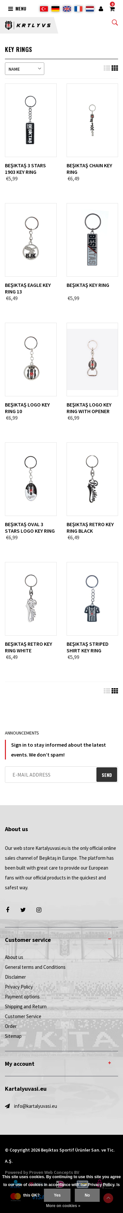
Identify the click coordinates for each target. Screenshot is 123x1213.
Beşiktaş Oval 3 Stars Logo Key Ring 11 (30, 527)
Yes (57, 1195)
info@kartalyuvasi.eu (35, 1106)
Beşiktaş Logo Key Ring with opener (89, 407)
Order (11, 1026)
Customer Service (23, 1016)
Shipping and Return (26, 1006)
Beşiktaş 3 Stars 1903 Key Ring (25, 168)
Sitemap (13, 1036)
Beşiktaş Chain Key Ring (89, 168)
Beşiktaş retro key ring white (28, 647)
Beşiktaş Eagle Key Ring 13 (28, 288)
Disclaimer (15, 977)
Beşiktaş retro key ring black (90, 527)
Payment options (22, 996)
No (87, 1195)
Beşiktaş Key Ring (88, 285)
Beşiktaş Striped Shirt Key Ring (88, 647)
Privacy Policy (19, 987)
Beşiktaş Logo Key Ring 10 (27, 407)
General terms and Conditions (35, 967)
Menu (17, 8)
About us (14, 957)
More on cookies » (63, 1205)
